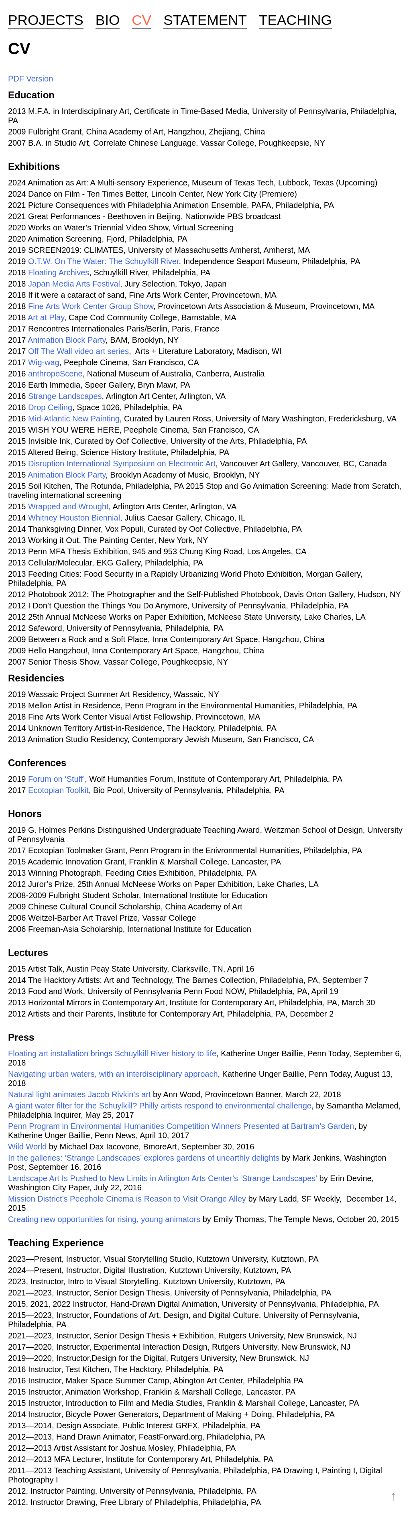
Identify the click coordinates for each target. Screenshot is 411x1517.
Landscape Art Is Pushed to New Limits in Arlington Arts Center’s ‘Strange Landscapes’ (162, 1178)
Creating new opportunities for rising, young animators (104, 1219)
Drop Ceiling (50, 407)
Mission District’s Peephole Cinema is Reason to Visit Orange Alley (127, 1198)
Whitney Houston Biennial (74, 517)
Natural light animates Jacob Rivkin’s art (79, 1094)
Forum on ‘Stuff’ (56, 779)
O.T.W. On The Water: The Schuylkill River (103, 261)
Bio (108, 20)
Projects (45, 20)
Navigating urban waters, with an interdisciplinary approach (113, 1074)
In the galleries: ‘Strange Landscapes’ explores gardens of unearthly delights (143, 1157)
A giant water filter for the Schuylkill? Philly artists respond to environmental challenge (159, 1105)
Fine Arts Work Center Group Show (90, 306)
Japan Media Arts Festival (74, 283)
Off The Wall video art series (78, 351)
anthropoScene (55, 373)
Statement (205, 20)
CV (141, 20)
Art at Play (46, 317)
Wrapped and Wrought (68, 506)
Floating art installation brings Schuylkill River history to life (112, 1053)
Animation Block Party (67, 340)
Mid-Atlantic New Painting (74, 418)
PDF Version (30, 78)
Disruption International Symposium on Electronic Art (122, 463)
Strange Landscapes (65, 396)
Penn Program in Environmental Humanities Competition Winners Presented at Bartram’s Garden (181, 1126)
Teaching (295, 20)
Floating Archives (58, 272)
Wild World (27, 1146)
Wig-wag (43, 362)
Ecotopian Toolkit (58, 790)
